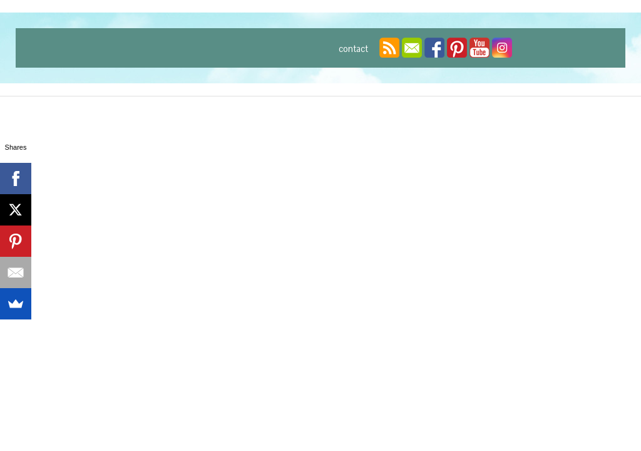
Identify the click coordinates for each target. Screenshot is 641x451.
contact (353, 48)
